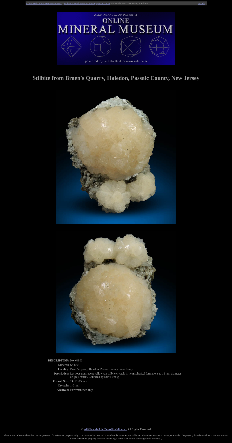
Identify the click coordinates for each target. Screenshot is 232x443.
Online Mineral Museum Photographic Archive (87, 3)
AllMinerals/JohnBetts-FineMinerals (44, 3)
